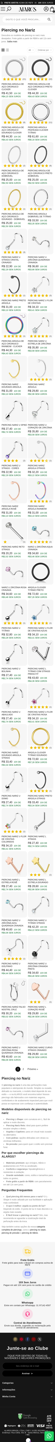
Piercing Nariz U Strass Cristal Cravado (11, 260)
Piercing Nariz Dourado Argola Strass (11, 755)
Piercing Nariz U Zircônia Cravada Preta (38, 966)
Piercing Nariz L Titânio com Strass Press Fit (39, 671)
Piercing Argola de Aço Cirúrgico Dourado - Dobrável (13, 216)
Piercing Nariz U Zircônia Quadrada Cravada (39, 260)
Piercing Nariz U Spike (14, 425)
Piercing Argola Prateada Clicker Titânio (38, 130)
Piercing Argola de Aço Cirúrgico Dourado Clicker (13, 130)
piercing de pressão (11, 1233)
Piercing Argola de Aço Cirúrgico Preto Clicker (40, 87)
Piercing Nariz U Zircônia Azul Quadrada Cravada (12, 923)
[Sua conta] (46, 9)
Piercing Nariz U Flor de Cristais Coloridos (14, 839)
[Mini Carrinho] (52, 9)
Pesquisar (49, 19)
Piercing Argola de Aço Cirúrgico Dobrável (13, 173)
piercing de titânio (30, 1233)
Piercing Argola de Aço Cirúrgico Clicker (13, 87)
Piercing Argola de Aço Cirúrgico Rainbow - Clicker (13, 344)
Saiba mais (12, 41)
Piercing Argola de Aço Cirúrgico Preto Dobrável (40, 173)
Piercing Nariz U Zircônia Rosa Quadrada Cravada (12, 1050)
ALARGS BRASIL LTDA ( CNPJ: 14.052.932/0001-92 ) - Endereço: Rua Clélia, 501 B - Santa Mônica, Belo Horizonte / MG (27, 1433)
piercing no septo (38, 1230)
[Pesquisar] (9, 9)
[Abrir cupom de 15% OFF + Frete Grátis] (49, 1422)
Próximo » (32, 1069)
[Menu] (3, 9)
